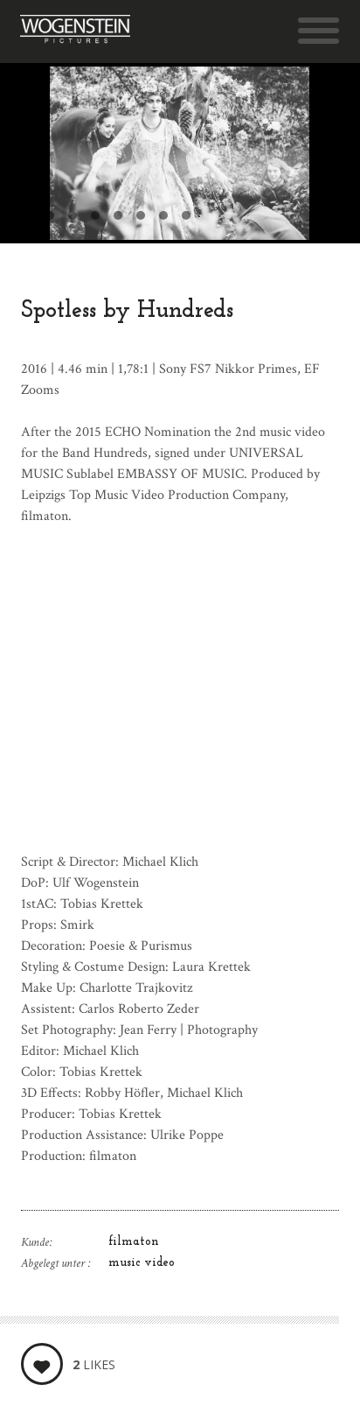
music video (141, 1262)
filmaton (133, 1241)
